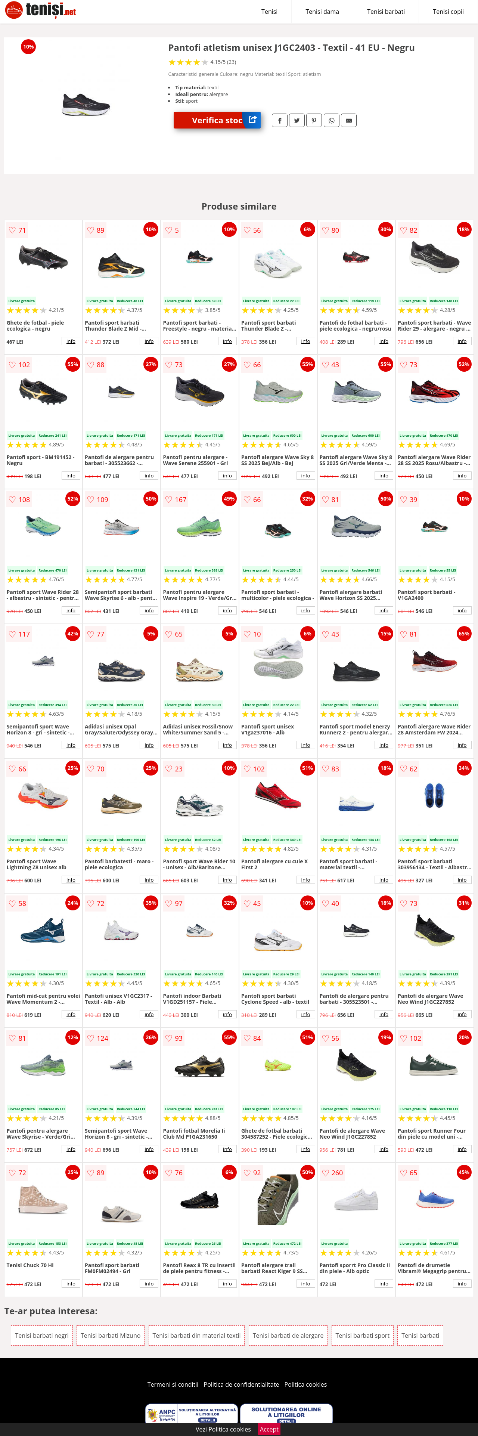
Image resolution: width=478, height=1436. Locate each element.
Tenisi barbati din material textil (197, 1335)
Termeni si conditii (173, 1384)
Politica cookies (306, 1384)
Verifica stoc (226, 120)
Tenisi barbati (386, 11)
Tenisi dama (322, 11)
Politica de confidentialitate (241, 1384)
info (70, 341)
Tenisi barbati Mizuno (110, 1335)
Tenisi (269, 11)
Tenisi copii (448, 11)
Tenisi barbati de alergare (288, 1335)
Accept (269, 1429)
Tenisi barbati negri (41, 1335)
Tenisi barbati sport (363, 1335)
